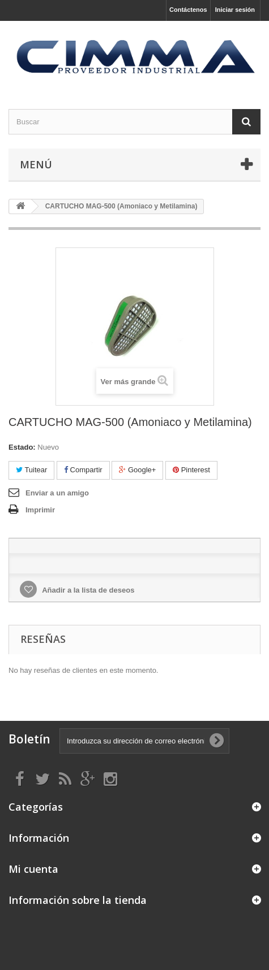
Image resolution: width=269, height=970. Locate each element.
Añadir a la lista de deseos (87, 590)
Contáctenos (188, 9)
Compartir (83, 470)
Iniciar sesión (235, 9)
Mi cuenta (33, 869)
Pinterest (191, 470)
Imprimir (40, 510)
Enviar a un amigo (57, 493)
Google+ (137, 470)
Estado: (22, 447)
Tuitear (31, 470)
